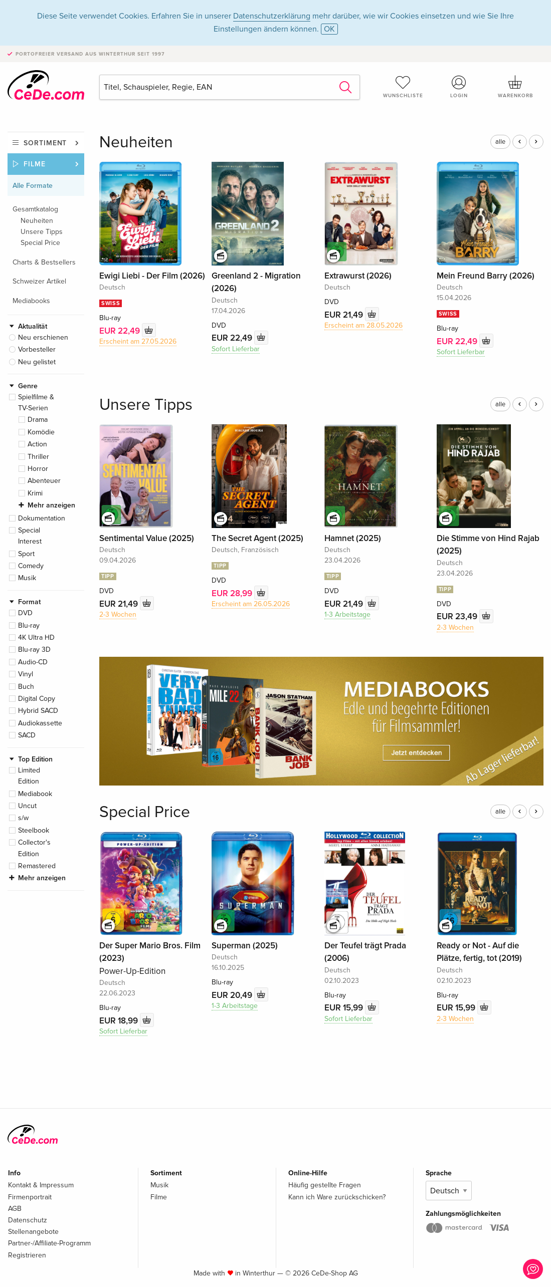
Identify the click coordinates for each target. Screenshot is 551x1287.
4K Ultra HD (36, 637)
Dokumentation (41, 518)
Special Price (40, 242)
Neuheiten (37, 220)
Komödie (41, 432)
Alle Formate (33, 185)
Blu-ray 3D (34, 649)
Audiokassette (40, 723)
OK (329, 29)
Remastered (37, 866)
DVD (25, 613)
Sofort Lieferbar (236, 349)
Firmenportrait (30, 1197)
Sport (26, 554)
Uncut (27, 806)
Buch (26, 686)
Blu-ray (29, 625)
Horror (38, 468)
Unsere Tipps (42, 231)
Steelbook (33, 830)
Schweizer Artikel (39, 281)
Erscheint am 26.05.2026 (251, 604)
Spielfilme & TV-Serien (36, 402)
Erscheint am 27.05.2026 (137, 341)
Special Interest (30, 536)
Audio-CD (33, 662)
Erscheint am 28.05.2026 (363, 325)
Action (37, 444)
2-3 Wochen (117, 614)
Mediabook (35, 794)
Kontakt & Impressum (41, 1185)
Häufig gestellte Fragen (324, 1185)
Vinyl (25, 674)
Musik (27, 578)
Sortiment (45, 143)
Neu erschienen (43, 337)
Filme (35, 164)
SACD (27, 735)
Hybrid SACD (38, 710)
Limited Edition (29, 776)
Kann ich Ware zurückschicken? (337, 1197)
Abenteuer (44, 480)
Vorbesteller (37, 349)
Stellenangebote (33, 1231)
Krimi (35, 493)
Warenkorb (515, 87)
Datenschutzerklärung (271, 16)
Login (459, 87)
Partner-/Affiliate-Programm (49, 1243)
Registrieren (27, 1255)
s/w (23, 818)
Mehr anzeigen (51, 505)
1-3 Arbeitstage (347, 614)
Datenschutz (27, 1220)
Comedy (31, 566)
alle (500, 142)
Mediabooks (31, 301)
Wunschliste (403, 87)
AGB (15, 1208)
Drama (38, 419)
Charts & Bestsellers (44, 262)
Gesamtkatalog (35, 209)
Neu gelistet (37, 362)
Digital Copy (36, 698)
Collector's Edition (34, 848)
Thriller (38, 456)
